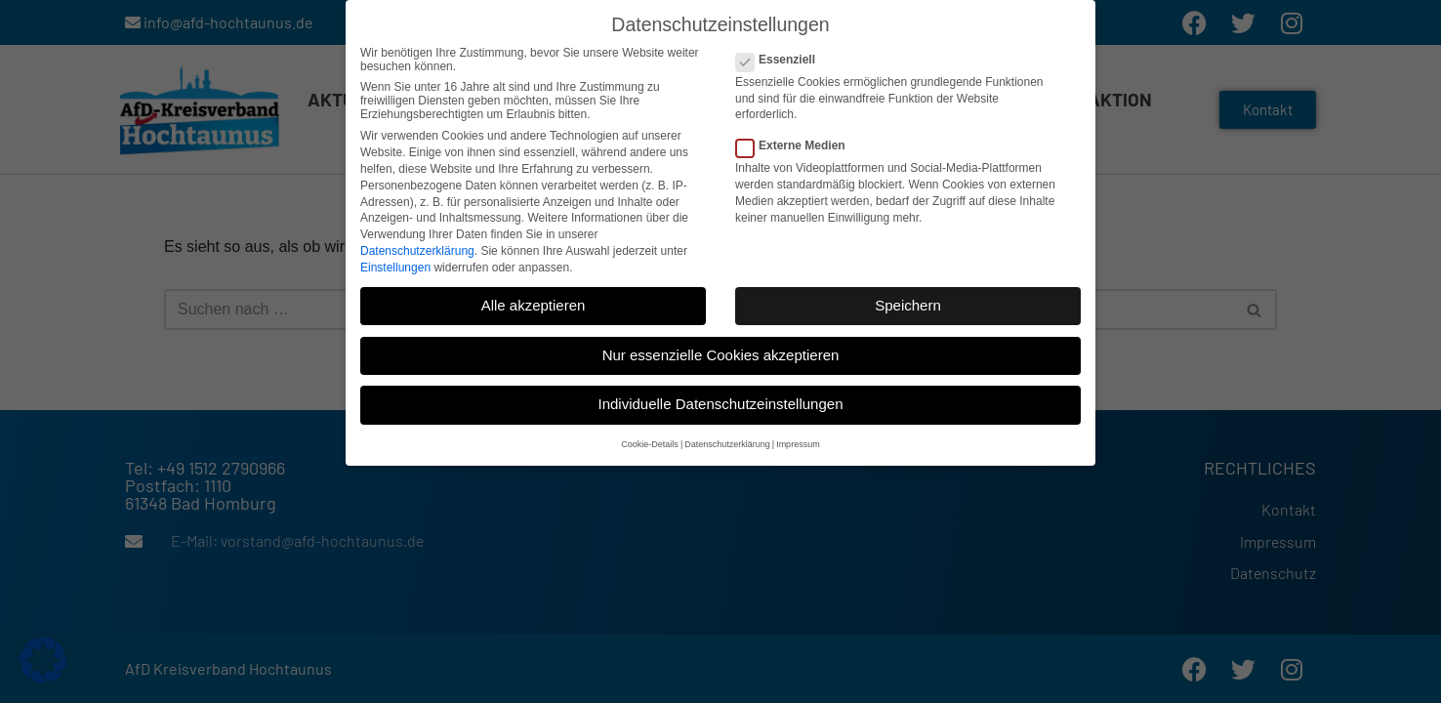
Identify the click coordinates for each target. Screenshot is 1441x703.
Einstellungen (395, 263)
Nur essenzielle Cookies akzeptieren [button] (721, 351)
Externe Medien (796, 141)
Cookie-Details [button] (650, 440)
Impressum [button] (798, 440)
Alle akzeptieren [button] (533, 301)
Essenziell (781, 55)
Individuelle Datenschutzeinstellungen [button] (720, 401)
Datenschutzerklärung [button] (727, 440)
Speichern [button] (908, 301)
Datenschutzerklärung (417, 247)
